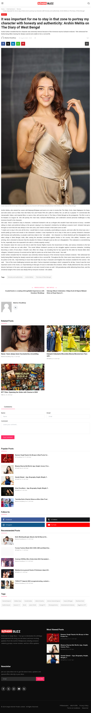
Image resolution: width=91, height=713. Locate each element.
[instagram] (14, 689)
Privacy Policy (83, 705)
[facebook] (3, 689)
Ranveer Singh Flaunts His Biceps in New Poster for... (32, 455)
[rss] (24, 689)
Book (24, 605)
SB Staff (49, 358)
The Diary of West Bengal (43, 277)
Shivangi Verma (53, 605)
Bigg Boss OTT (82, 605)
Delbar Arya (17, 601)
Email (48, 413)
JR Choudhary (18, 457)
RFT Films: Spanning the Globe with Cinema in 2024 (19, 392)
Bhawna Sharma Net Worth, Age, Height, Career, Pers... (32, 466)
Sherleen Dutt (80, 601)
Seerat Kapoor (6, 601)
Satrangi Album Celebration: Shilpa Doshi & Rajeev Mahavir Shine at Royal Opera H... (67, 292)
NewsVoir (85, 708)
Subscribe (40, 679)
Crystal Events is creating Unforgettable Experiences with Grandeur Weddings (24, 292)
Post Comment (8, 437)
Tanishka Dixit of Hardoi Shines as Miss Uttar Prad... (31, 499)
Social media (28, 601)
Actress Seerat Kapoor (53, 601)
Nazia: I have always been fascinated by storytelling (19, 354)
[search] (88, 3)
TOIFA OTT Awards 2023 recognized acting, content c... (32, 581)
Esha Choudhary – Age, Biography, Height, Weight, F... (32, 488)
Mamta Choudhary (19, 303)
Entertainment (11, 9)
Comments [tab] (8, 407)
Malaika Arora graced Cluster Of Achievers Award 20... (32, 570)
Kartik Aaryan (6, 605)
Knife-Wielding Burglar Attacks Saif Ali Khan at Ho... (31, 537)
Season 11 (17, 605)
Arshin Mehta (29, 277)
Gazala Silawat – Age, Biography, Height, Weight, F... (31, 477)
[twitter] (8, 689)
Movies (19, 9)
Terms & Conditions (73, 708)
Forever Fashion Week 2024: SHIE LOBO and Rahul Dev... (32, 548)
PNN (2, 395)
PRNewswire (64, 705)
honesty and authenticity (15, 277)
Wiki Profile (74, 705)
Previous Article (38, 287)
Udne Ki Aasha (39, 601)
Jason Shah (32, 605)
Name (3, 413)
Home (3, 9)
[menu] (2, 3)
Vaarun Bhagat (68, 601)
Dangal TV (42, 605)
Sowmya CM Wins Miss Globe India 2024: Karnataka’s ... (32, 559)
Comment (4, 421)
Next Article (52, 287)
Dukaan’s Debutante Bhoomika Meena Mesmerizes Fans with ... (67, 355)
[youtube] (19, 689)
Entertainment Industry (67, 605)
